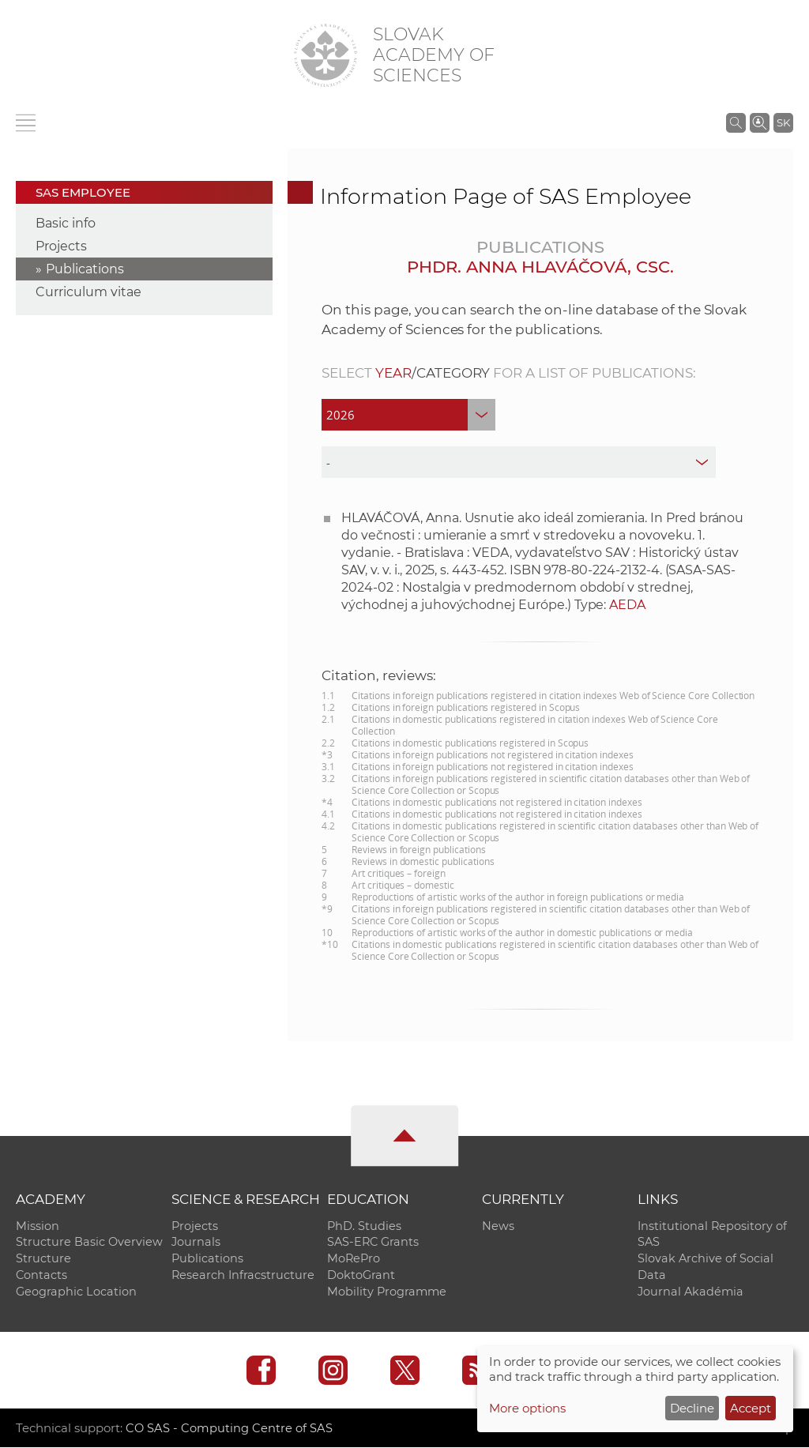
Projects (61, 246)
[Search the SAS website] (736, 122)
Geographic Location (76, 1292)
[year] (408, 415)
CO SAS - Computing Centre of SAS (229, 1428)
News (498, 1226)
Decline (692, 1408)
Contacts (41, 1276)
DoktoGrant (361, 1276)
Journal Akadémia (690, 1292)
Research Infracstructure (242, 1276)
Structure (43, 1259)
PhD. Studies (364, 1226)
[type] (518, 462)
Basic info (66, 223)
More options (527, 1408)
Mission (37, 1226)
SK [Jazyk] (783, 122)
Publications (85, 268)
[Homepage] (325, 55)
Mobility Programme (386, 1292)
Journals (195, 1243)
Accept (750, 1408)
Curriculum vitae (88, 291)
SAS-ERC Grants (373, 1243)
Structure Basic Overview (89, 1243)
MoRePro (353, 1259)
